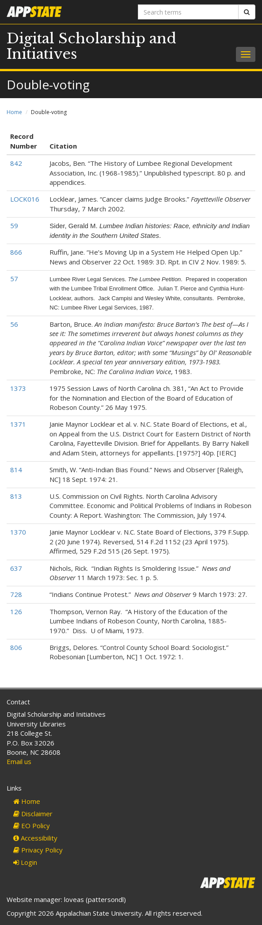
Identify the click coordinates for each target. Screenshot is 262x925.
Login (25, 862)
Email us (19, 761)
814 (16, 469)
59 (14, 225)
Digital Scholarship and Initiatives (91, 46)
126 (16, 611)
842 (16, 163)
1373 (18, 388)
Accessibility (35, 837)
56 (14, 324)
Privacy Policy (38, 849)
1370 (18, 531)
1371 (18, 424)
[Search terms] (188, 11)
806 (16, 647)
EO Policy (31, 825)
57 (14, 278)
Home (14, 112)
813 (16, 496)
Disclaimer (33, 813)
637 (16, 568)
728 (16, 594)
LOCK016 (24, 199)
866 (16, 252)
